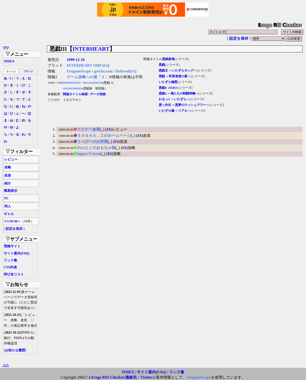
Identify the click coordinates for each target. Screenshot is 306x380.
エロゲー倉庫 (88, 129)
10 (11, 221)
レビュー (11, 159)
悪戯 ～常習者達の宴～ (175, 76)
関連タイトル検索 (75, 94)
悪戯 (162, 64)
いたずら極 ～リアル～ (175, 110)
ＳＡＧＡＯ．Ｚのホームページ (104, 135)
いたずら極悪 (168, 82)
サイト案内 (12, 253)
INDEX (9, 61)
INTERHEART (90, 49)
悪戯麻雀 (168, 59)
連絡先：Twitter (139, 377)
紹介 (7, 183)
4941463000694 (73, 88)
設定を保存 (238, 38)
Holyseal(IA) (126, 71)
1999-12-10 (76, 60)
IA (106, 65)
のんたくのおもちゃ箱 (96, 148)
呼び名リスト (14, 274)
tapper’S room (89, 154)
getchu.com (103, 71)
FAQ (25, 253)
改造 (7, 175)
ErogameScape (79, 71)
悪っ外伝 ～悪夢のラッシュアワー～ (184, 105)
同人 (7, 206)
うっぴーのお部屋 (92, 141)
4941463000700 (93, 82)
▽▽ (6, 48)
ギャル (9, 214)
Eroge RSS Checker (108, 377)
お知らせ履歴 (15, 350)
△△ (6, 365)
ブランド (28, 71)
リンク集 (10, 260)
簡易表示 (10, 191)
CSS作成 (10, 267)
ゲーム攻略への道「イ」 (88, 77)
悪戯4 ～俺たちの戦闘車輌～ (178, 93)
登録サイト (12, 246)
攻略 (7, 167)
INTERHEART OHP (84, 65)
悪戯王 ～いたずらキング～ (178, 70)
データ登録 (98, 94)
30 (15, 221)
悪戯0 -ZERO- (168, 87)
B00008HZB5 (72, 82)
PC (6, 198)
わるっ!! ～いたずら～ (174, 99)
